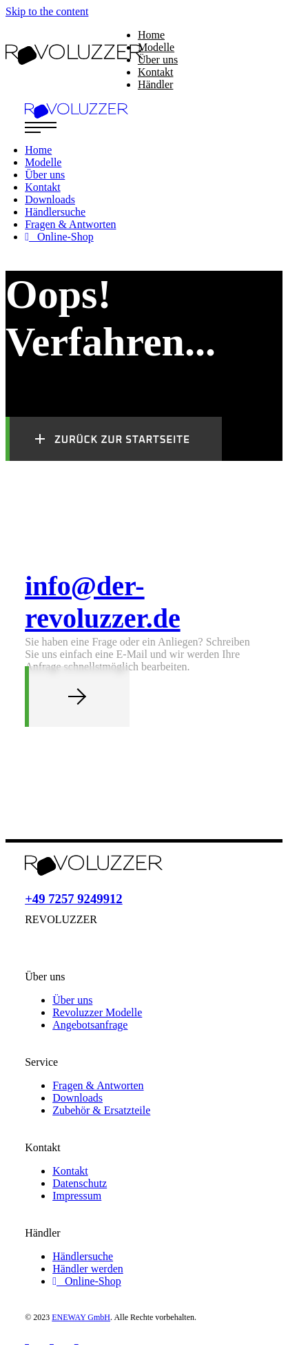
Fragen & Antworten (97, 1085)
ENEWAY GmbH (81, 1317)
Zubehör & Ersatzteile (101, 1110)
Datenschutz (79, 1183)
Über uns (72, 1000)
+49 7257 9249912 (74, 898)
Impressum (76, 1196)
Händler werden (87, 1269)
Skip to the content (47, 11)
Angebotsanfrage (89, 1025)
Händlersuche (82, 1256)
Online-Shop (86, 1281)
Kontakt (70, 1171)
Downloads (77, 1098)
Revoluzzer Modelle (97, 1012)
